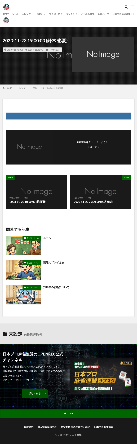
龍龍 (79, 434)
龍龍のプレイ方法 (54, 262)
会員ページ (109, 14)
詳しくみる (35, 393)
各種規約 (28, 427)
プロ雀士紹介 (59, 14)
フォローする (92, 146)
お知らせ (43, 14)
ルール (47, 237)
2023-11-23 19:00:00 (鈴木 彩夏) (48, 88)
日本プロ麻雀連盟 (103, 427)
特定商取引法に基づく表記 (75, 427)
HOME (9, 88)
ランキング (76, 14)
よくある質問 (92, 14)
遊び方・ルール (11, 14)
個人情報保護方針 (47, 427)
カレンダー (29, 14)
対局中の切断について (57, 287)
